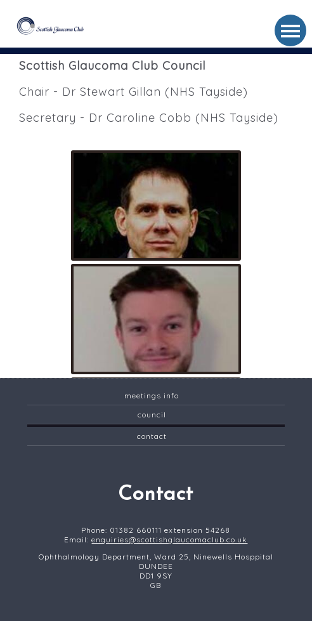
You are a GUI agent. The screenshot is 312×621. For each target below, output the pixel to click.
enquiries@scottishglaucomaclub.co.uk (169, 539)
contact (152, 436)
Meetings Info (151, 395)
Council (152, 414)
